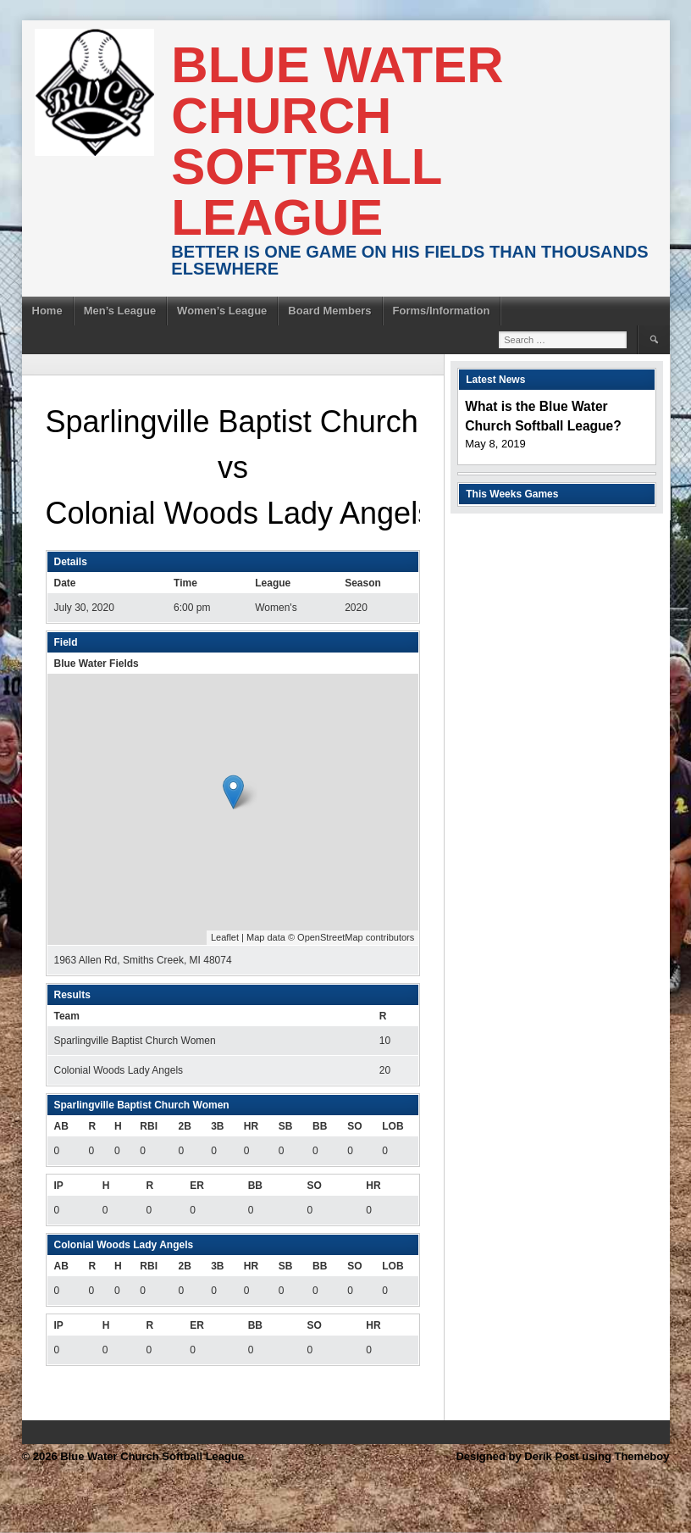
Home (47, 310)
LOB (392, 1126)
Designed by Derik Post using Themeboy (562, 1456)
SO (354, 1126)
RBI (149, 1126)
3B (217, 1126)
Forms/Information (441, 310)
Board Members (329, 310)
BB (319, 1126)
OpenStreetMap (330, 937)
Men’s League (120, 310)
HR (251, 1126)
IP (59, 1185)
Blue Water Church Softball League (337, 141)
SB (286, 1126)
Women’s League (222, 310)
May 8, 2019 (495, 443)
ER (197, 1185)
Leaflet (225, 937)
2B (185, 1126)
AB (61, 1126)
